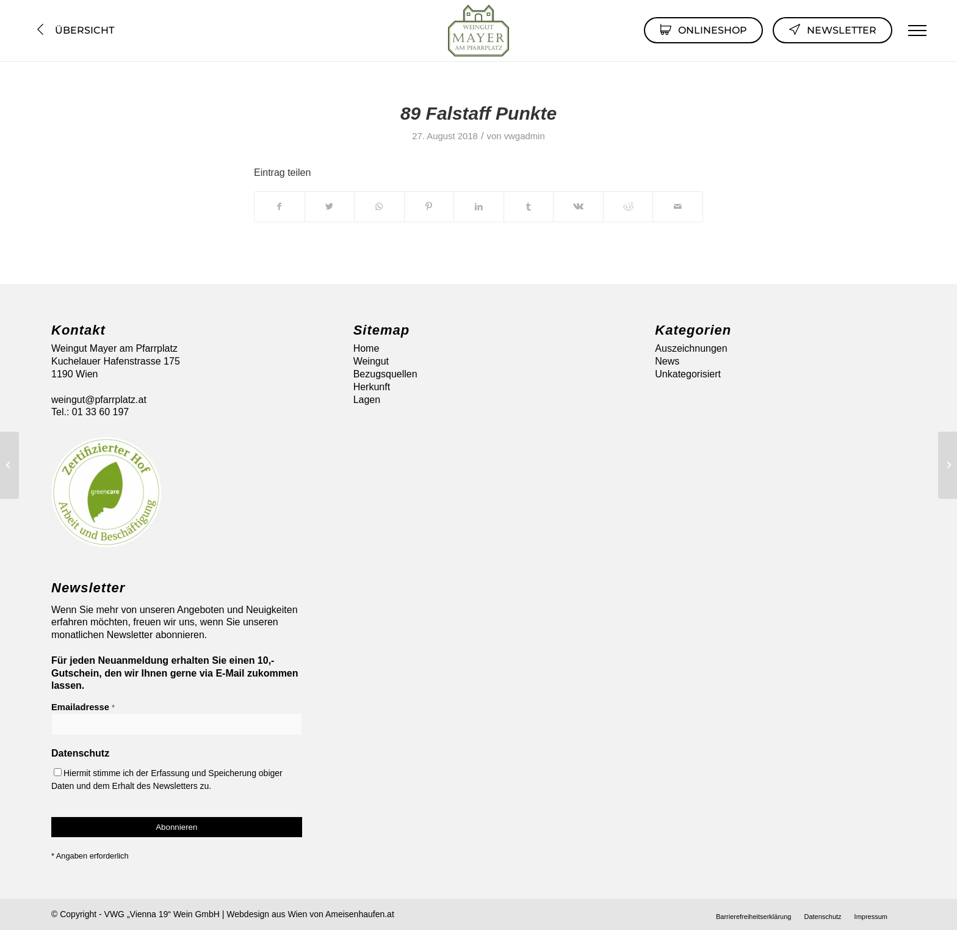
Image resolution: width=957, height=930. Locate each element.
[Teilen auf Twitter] (330, 206)
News (667, 361)
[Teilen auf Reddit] (628, 206)
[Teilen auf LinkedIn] (479, 206)
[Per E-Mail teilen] (677, 206)
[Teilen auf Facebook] (280, 206)
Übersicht (74, 30)
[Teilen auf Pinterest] (429, 206)
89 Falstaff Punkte (478, 113)
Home (366, 348)
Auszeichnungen (691, 348)
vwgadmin (524, 136)
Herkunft (371, 387)
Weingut (371, 361)
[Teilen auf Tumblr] (529, 206)
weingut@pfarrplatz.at (98, 399)
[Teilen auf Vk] (578, 206)
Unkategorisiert (688, 374)
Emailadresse (83, 707)
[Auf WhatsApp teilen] (379, 206)
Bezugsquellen (385, 374)
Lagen (367, 399)
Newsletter (832, 29)
